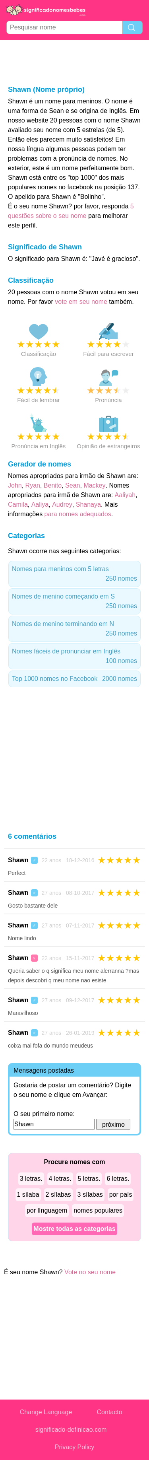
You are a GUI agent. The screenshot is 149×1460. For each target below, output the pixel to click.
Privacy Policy (75, 1447)
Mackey (94, 485)
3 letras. (31, 1178)
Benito (53, 485)
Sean (72, 485)
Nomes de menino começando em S (74, 602)
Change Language (46, 1412)
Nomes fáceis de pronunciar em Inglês (74, 657)
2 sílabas (58, 1194)
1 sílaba (28, 1194)
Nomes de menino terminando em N (74, 629)
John (15, 485)
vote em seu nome (81, 301)
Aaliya (40, 504)
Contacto (109, 1412)
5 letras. (89, 1178)
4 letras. (60, 1178)
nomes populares (98, 1210)
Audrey (62, 504)
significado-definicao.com (71, 1429)
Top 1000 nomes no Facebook (74, 679)
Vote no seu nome (90, 1272)
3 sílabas (90, 1194)
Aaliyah (125, 495)
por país (120, 1194)
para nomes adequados (78, 514)
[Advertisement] (74, 62)
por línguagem (47, 1210)
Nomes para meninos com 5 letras (74, 574)
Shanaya (88, 504)
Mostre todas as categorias (74, 1228)
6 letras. (117, 1178)
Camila (18, 504)
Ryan (32, 485)
